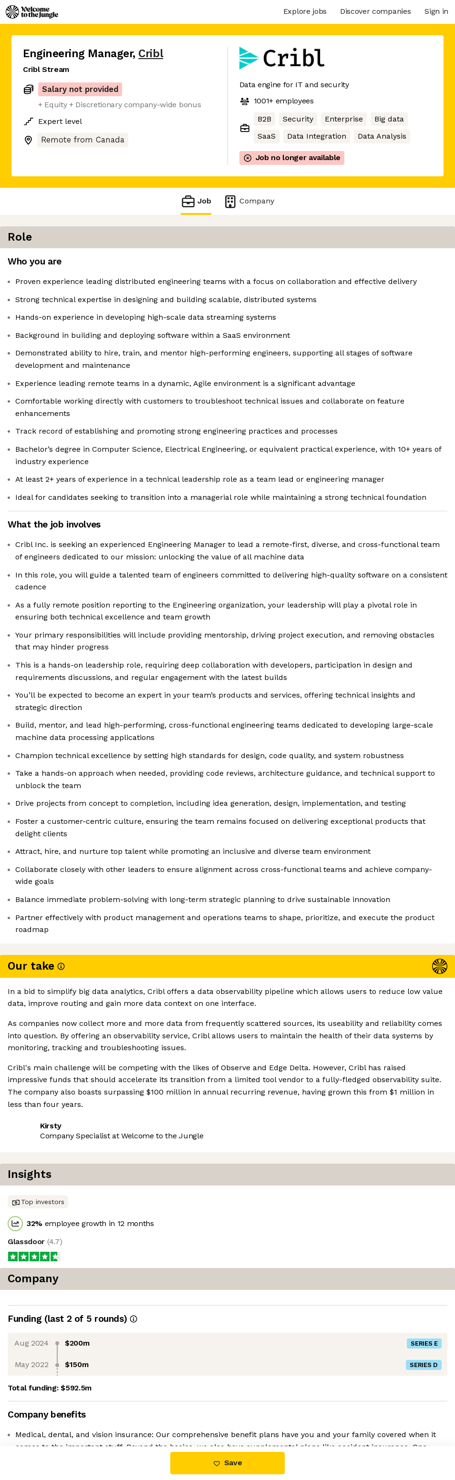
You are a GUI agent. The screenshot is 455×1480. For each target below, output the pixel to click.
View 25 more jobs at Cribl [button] (139, 1405)
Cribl (150, 53)
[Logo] (32, 12)
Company (248, 201)
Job (196, 201)
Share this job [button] (49, 1405)
